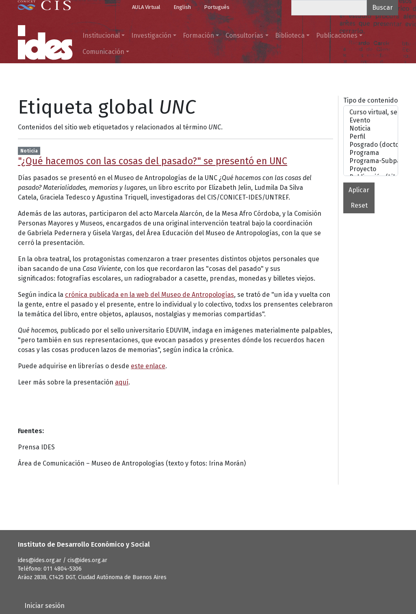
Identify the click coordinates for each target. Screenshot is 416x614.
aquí (121, 382)
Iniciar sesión (44, 606)
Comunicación (103, 52)
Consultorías (244, 35)
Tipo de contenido (370, 100)
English (182, 7)
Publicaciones (337, 35)
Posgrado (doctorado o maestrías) (371, 145)
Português (217, 7)
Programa (371, 153)
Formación (198, 35)
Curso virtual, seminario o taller (371, 112)
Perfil (371, 137)
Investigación (151, 35)
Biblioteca (290, 35)
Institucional (101, 35)
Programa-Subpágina (371, 161)
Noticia (371, 129)
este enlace (148, 366)
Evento (371, 120)
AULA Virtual (146, 7)
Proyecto (371, 169)
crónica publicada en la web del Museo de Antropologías (149, 294)
